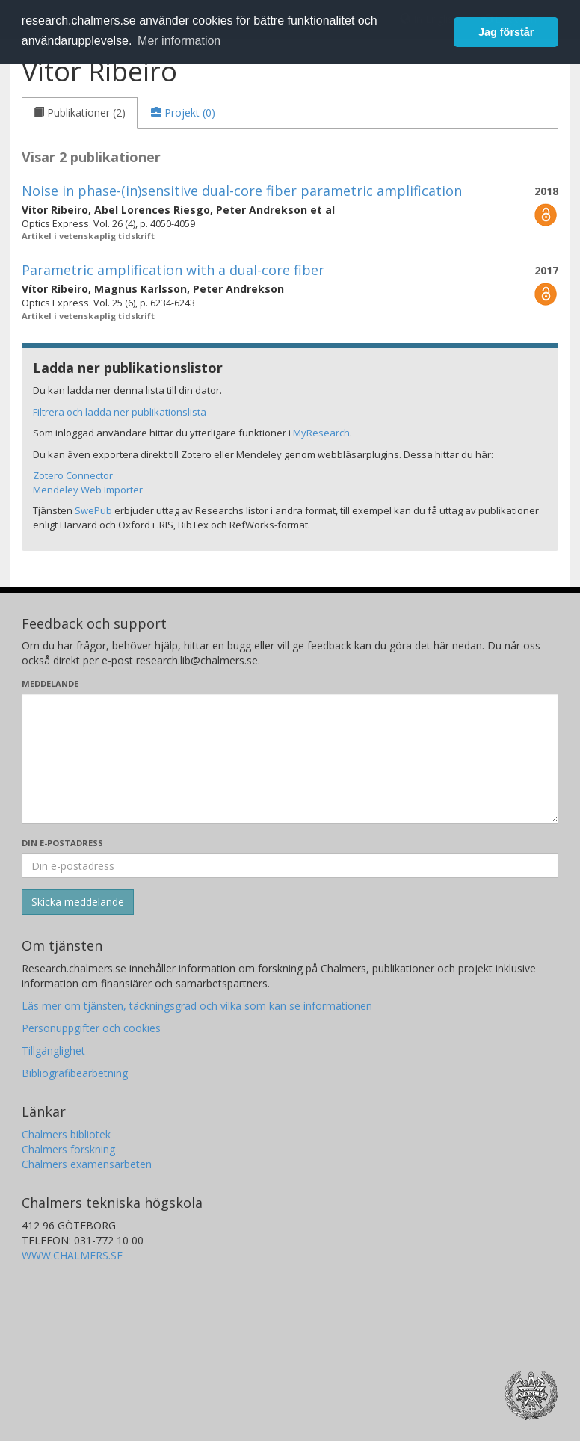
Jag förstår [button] (506, 32)
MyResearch (321, 432)
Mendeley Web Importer (88, 489)
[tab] (80, 113)
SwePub (93, 510)
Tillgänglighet (53, 1050)
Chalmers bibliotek (66, 1134)
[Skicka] (78, 902)
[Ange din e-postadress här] (290, 865)
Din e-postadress (62, 842)
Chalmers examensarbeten (87, 1164)
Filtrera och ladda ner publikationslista (119, 412)
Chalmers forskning (68, 1149)
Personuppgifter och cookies (91, 1028)
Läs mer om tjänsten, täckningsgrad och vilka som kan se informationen (197, 1006)
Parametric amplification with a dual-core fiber (173, 270)
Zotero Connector (73, 475)
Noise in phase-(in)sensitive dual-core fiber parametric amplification (242, 191)
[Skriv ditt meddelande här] (290, 759)
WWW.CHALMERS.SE (72, 1255)
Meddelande (50, 683)
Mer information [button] (179, 40)
